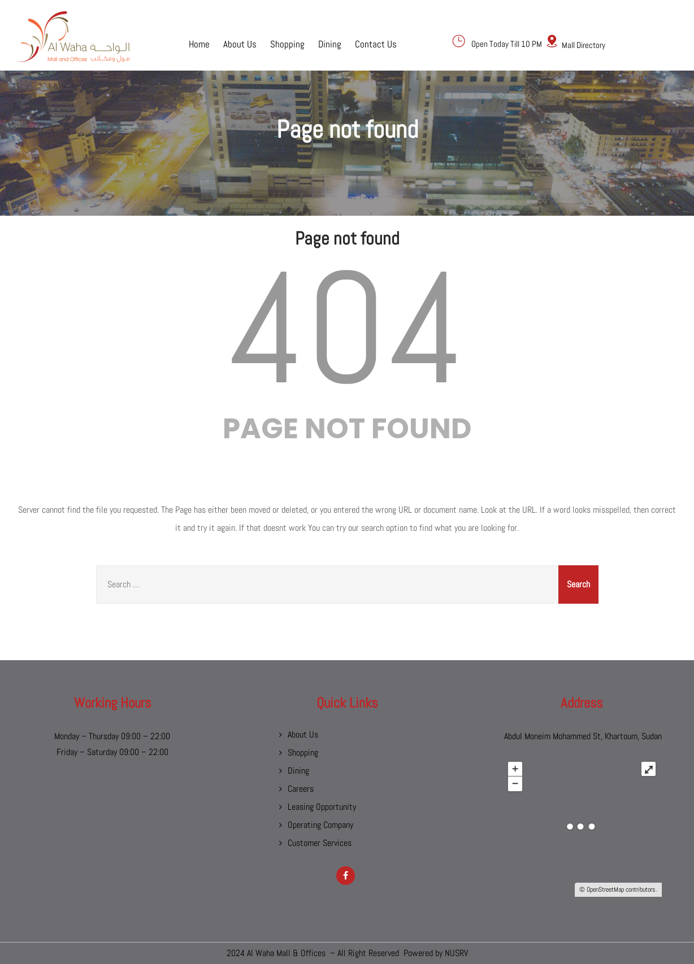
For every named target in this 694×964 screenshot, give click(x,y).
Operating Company (320, 825)
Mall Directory (583, 45)
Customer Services (320, 843)
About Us (240, 43)
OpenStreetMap (605, 889)
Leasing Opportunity (322, 807)
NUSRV (456, 953)
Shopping (287, 43)
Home (199, 43)
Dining (329, 43)
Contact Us (376, 43)
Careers (301, 789)
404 (347, 328)
